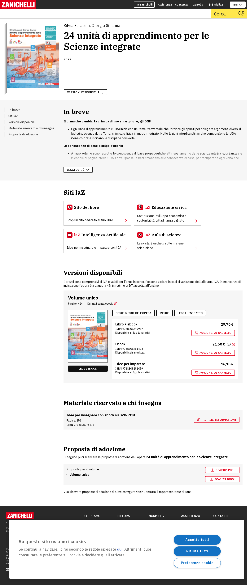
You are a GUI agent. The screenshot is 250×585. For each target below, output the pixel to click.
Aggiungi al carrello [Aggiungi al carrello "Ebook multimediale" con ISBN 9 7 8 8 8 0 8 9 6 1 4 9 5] (213, 352)
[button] (115, 303)
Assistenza (165, 4)
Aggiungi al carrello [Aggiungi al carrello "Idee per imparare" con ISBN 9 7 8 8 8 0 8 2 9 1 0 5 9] (213, 372)
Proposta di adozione (23, 134)
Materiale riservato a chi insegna (31, 128)
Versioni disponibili (21, 122)
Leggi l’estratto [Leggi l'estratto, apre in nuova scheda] (190, 313)
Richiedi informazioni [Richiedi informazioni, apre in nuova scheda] (216, 420)
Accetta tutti (197, 539)
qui (119, 549)
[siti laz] (216, 4)
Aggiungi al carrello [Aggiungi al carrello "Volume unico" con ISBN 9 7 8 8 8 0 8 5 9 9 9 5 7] (213, 333)
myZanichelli (144, 4)
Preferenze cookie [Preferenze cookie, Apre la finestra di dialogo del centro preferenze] (197, 563)
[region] (126, 549)
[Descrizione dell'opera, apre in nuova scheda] (133, 313)
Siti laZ (13, 116)
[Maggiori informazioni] (230, 344)
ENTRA (237, 4)
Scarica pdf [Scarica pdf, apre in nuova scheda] (222, 470)
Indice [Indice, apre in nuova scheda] (164, 313)
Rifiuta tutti (197, 551)
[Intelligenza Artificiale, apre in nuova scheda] (97, 241)
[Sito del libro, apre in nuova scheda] (97, 213)
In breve (14, 110)
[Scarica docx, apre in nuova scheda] (222, 479)
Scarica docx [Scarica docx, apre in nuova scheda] (222, 479)
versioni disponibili (85, 92)
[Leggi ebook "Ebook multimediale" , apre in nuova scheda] (88, 369)
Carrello (197, 4)
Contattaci (182, 4)
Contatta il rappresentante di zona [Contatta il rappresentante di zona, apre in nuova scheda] (167, 492)
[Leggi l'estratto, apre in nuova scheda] (190, 313)
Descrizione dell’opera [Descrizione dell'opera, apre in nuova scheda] (133, 313)
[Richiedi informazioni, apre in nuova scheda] (216, 420)
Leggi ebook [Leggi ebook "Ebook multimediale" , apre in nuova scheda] (88, 368)
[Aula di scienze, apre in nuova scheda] (167, 241)
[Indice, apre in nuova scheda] (164, 313)
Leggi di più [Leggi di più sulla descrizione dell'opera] (78, 170)
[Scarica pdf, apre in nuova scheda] (222, 470)
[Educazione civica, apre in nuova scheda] (167, 213)
